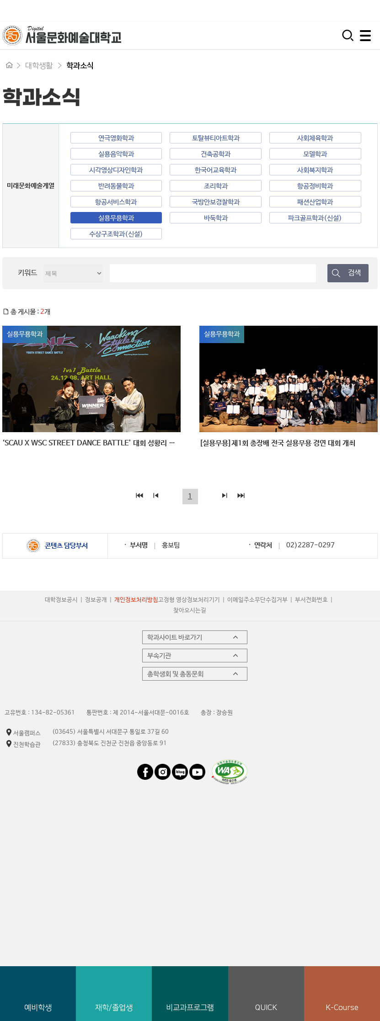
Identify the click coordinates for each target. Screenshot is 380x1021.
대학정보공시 (61, 600)
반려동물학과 (116, 186)
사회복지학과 (315, 170)
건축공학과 (215, 154)
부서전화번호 (311, 600)
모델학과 (315, 154)
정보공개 (96, 600)
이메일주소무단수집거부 (257, 600)
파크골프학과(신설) (315, 218)
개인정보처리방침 (136, 600)
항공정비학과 (315, 186)
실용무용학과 (116, 218)
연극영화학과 (116, 138)
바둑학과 (216, 218)
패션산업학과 (315, 202)
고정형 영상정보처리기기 (189, 600)
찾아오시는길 (189, 610)
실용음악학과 (116, 154)
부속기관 (193, 655)
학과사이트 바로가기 (193, 637)
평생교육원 (358, 10)
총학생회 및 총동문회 (193, 673)
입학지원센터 (247, 10)
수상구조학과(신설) (116, 234)
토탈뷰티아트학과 (216, 138)
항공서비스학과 (116, 202)
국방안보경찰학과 (216, 202)
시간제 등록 (305, 10)
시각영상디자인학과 (116, 170)
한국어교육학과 (215, 170)
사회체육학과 (315, 138)
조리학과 (216, 186)
